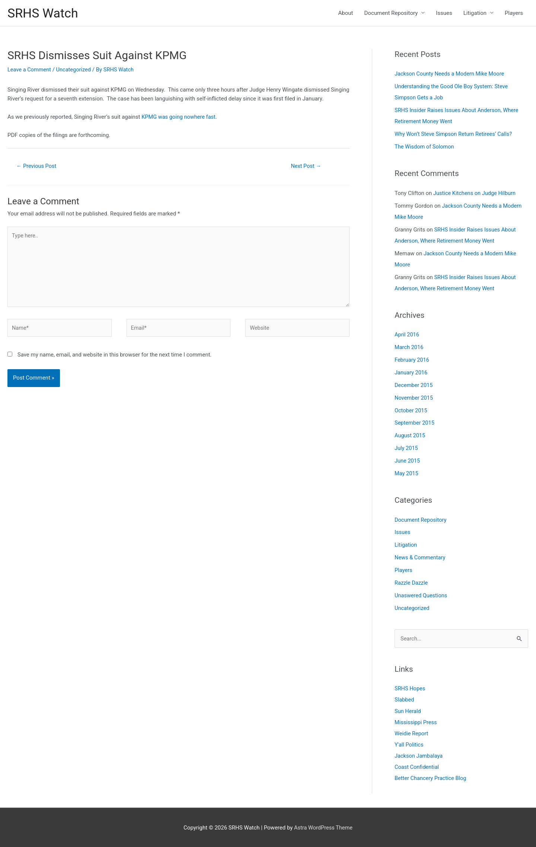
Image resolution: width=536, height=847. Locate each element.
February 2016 (412, 360)
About (345, 13)
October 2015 (411, 410)
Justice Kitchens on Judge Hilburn (475, 193)
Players (514, 13)
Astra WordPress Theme (323, 826)
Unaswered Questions (422, 594)
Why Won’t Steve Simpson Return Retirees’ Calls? (455, 134)
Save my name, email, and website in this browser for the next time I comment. (114, 359)
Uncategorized (75, 70)
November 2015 (414, 397)
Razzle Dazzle (412, 582)
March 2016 (409, 347)
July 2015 (407, 447)
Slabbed (405, 699)
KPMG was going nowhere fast (179, 117)
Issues (444, 13)
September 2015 (415, 422)
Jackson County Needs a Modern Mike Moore (451, 74)
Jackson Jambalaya (419, 755)
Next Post (306, 166)
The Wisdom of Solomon (425, 147)
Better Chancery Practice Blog (432, 777)
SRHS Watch (43, 13)
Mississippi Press (416, 721)
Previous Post (37, 166)
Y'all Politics (409, 744)
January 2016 (411, 372)
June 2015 (408, 460)
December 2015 (414, 385)
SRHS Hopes (410, 688)
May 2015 (407, 473)
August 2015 (410, 435)
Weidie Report (412, 732)
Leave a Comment (29, 70)
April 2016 (407, 335)
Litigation (474, 13)
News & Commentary (421, 557)
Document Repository (391, 13)
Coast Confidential (417, 766)
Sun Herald (408, 710)
